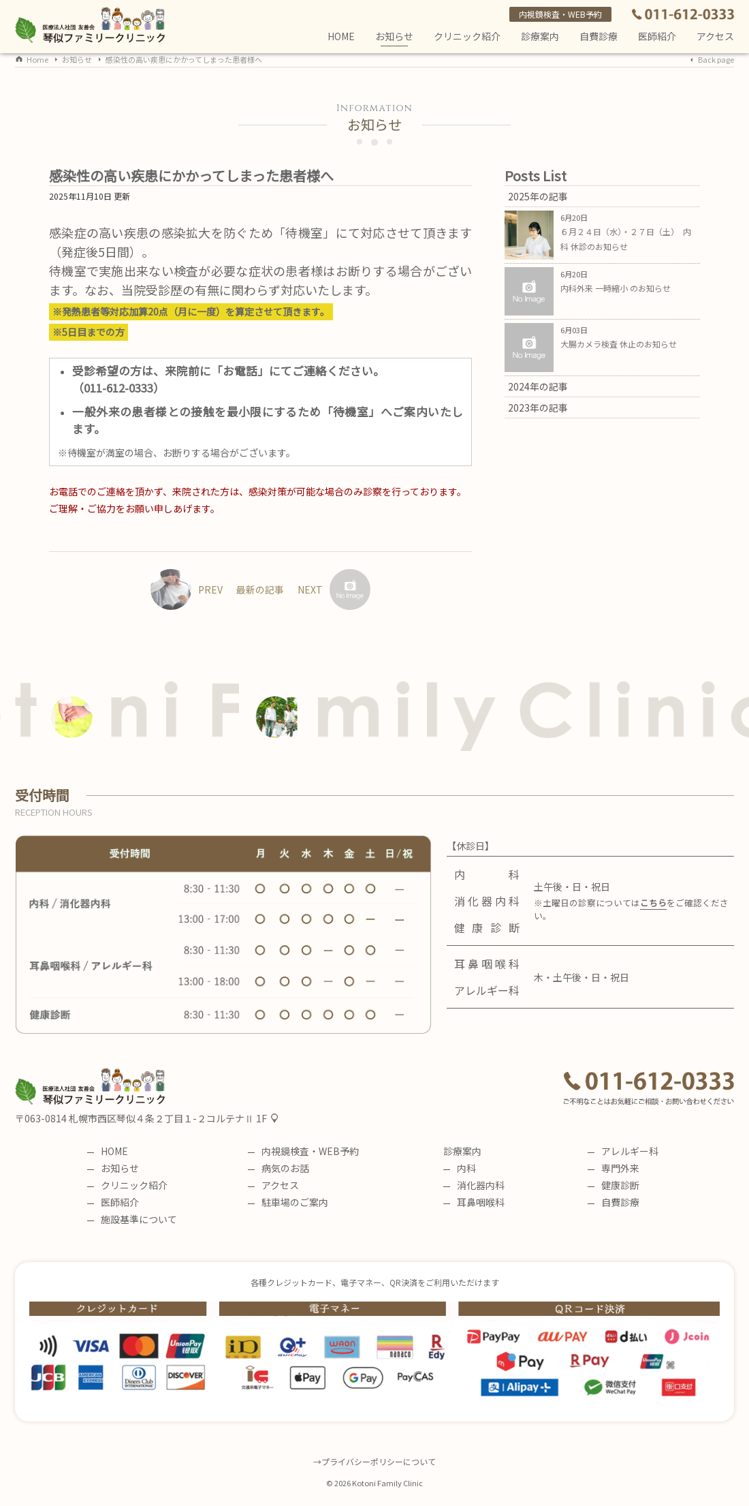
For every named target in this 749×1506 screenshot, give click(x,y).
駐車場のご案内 (288, 1202)
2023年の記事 (538, 407)
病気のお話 (278, 1168)
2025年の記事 (538, 196)
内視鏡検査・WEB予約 (560, 14)
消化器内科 (474, 1185)
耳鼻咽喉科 (474, 1202)
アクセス (715, 36)
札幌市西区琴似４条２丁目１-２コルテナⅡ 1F (168, 1118)
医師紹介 (657, 36)
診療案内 (540, 36)
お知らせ (394, 37)
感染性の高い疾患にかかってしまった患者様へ (184, 59)
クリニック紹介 (467, 36)
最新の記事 (260, 589)
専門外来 (613, 1168)
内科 (459, 1168)
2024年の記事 (538, 386)
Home (37, 59)
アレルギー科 (623, 1151)
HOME (341, 36)
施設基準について (132, 1219)
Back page (716, 59)
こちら (653, 902)
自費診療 (613, 1202)
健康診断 (613, 1185)
